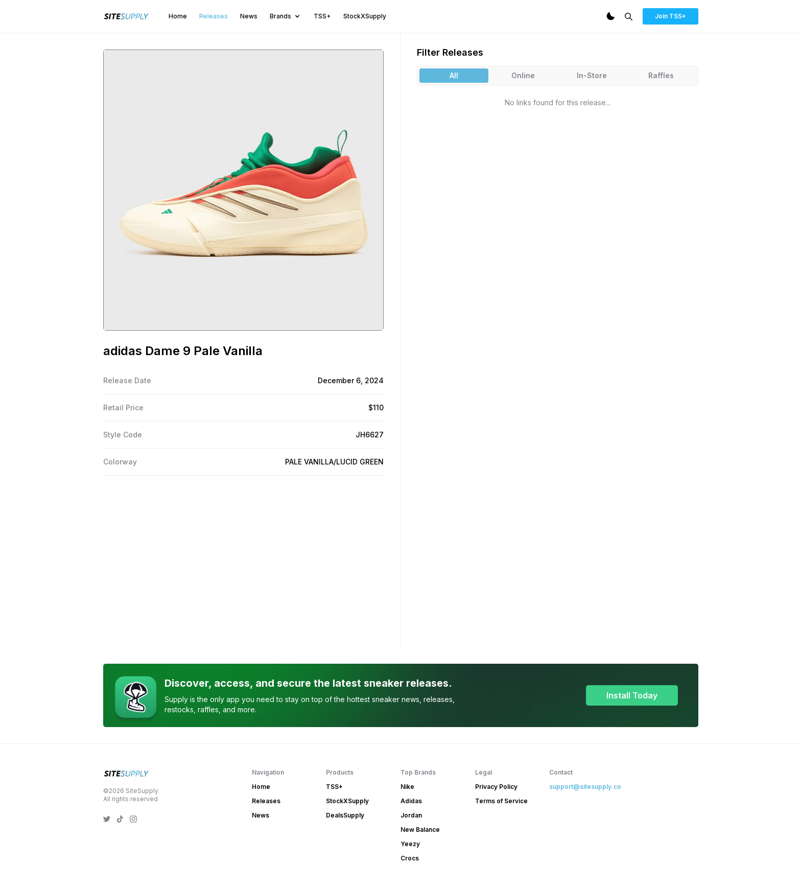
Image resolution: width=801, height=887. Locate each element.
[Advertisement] (243, 559)
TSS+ (322, 16)
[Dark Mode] (610, 16)
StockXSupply (364, 16)
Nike (407, 786)
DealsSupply (345, 815)
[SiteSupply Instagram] (133, 819)
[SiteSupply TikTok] (120, 819)
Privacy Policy (496, 786)
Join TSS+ (670, 16)
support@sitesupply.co (585, 786)
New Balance (420, 829)
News (248, 16)
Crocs (409, 858)
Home (178, 16)
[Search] (628, 16)
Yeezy (410, 844)
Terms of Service (501, 801)
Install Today (631, 695)
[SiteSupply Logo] (126, 16)
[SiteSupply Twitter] (106, 819)
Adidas (411, 801)
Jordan (411, 815)
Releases (213, 16)
